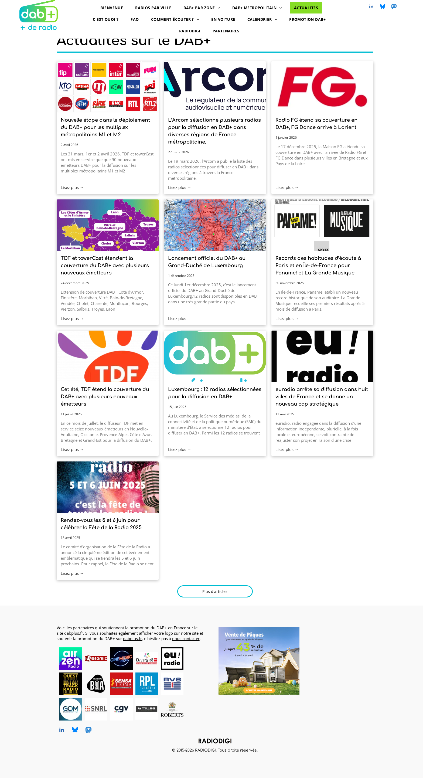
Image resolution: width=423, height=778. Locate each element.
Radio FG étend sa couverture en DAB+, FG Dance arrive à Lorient (316, 123)
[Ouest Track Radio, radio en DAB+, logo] (70, 683)
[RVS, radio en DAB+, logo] (172, 683)
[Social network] (382, 7)
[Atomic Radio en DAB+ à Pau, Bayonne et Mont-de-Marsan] (96, 658)
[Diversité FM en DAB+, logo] (146, 658)
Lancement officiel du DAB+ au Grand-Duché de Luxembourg (206, 262)
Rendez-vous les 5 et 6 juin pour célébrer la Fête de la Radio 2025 (101, 524)
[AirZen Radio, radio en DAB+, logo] (70, 658)
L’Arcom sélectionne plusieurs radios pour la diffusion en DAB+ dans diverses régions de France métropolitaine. (214, 131)
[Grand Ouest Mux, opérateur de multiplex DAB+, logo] (70, 709)
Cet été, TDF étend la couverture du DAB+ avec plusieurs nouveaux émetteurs (105, 397)
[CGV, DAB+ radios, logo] (121, 709)
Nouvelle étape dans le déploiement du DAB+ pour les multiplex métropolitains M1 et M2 (105, 127)
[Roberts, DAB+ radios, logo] (172, 709)
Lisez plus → (72, 187)
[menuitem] (113, 7)
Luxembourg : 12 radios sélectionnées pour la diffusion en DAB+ (214, 393)
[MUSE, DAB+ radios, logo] (146, 709)
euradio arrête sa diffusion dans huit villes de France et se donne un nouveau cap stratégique (321, 397)
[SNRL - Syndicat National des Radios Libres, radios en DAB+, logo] (96, 709)
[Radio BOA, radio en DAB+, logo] (96, 683)
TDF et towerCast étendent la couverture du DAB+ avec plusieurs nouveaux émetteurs (105, 266)
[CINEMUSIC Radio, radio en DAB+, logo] (121, 658)
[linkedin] (371, 7)
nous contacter (186, 638)
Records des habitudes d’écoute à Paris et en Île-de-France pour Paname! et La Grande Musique (318, 266)
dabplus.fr (73, 633)
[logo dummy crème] (197, 658)
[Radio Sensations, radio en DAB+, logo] (121, 683)
